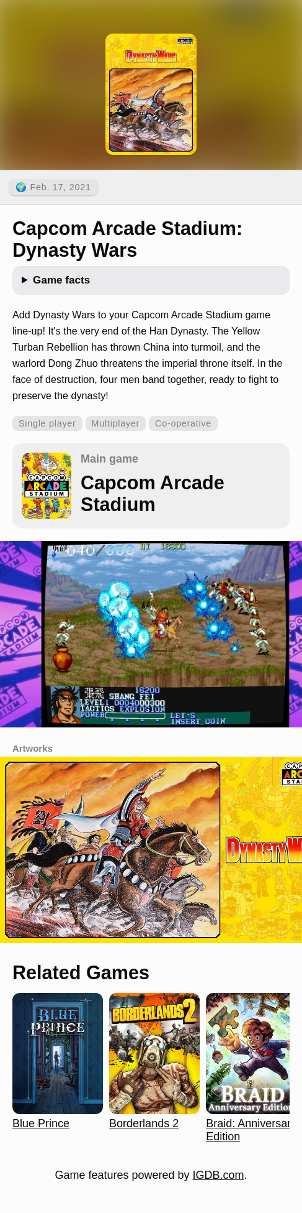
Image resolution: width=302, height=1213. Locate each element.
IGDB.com (218, 1175)
